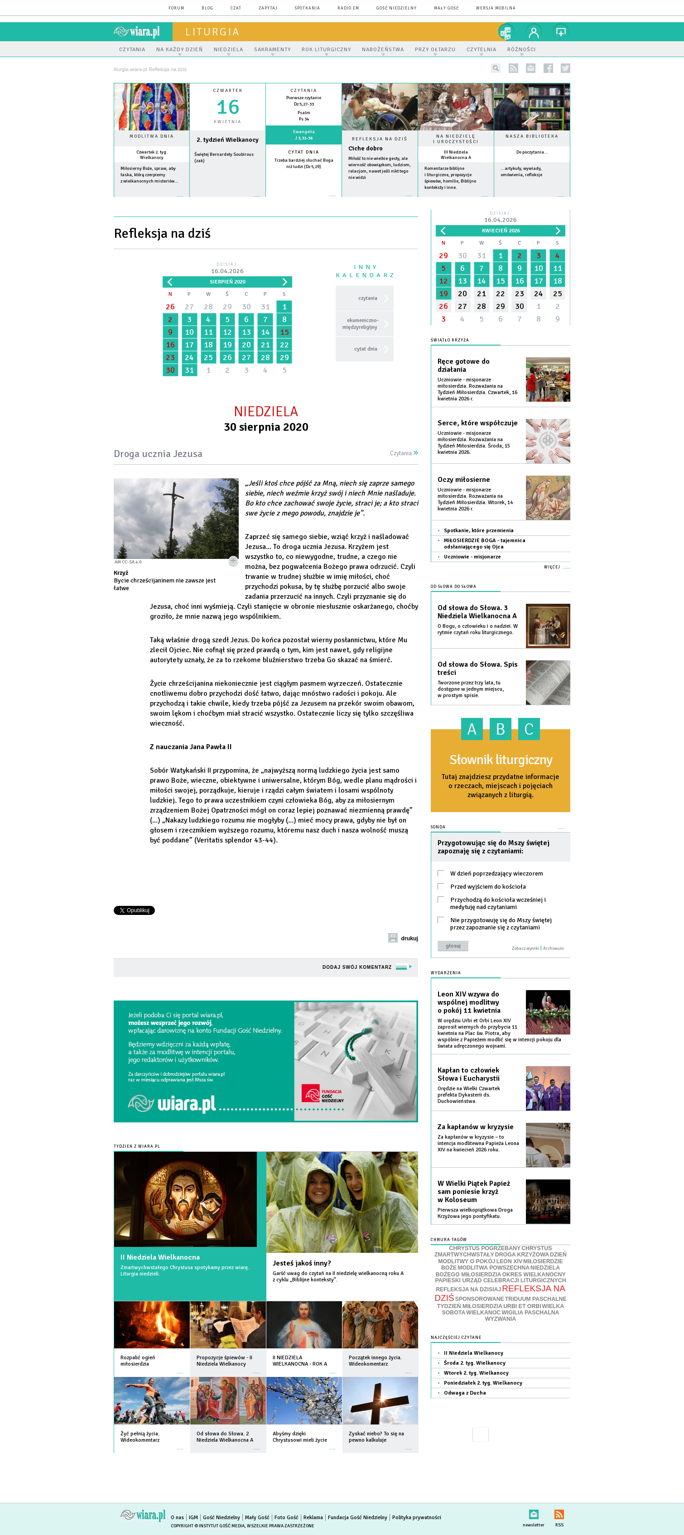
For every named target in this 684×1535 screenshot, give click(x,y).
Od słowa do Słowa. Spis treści (478, 668)
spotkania (307, 8)
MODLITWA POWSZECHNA (494, 1268)
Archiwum (553, 948)
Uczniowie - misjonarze (472, 556)
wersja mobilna (496, 8)
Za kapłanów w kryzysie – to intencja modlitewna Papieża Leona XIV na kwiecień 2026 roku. (478, 1143)
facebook (548, 68)
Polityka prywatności (416, 1517)
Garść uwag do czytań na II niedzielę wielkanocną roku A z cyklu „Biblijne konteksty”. (338, 1276)
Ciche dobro (365, 148)
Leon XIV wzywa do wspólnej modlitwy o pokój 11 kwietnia (469, 1002)
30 (246, 307)
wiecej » (227, 201)
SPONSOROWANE (479, 1299)
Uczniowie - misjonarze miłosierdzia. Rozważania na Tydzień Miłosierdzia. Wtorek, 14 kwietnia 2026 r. (475, 499)
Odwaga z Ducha (465, 1393)
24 (189, 357)
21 (265, 345)
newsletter (530, 68)
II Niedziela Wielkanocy (473, 1353)
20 (246, 345)
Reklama (313, 1517)
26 (170, 307)
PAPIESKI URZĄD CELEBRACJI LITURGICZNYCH (500, 1280)
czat (236, 8)
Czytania (404, 453)
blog (207, 8)
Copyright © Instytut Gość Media (208, 1526)
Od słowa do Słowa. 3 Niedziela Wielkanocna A (477, 612)
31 (265, 307)
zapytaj (268, 8)
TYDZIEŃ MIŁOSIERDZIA (469, 1306)
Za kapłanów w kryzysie (476, 1127)
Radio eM (348, 8)
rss (513, 68)
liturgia (212, 31)
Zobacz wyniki (525, 948)
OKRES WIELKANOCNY (533, 1274)
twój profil (534, 32)
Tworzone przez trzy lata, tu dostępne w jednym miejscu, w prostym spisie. (471, 689)
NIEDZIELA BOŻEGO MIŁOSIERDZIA (497, 1271)
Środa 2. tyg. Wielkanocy (475, 1363)
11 (208, 332)
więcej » (151, 201)
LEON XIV (509, 1261)
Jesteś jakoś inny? (302, 1263)
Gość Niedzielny (396, 8)
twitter (565, 68)
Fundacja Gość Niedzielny (357, 1517)
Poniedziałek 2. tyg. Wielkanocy (483, 1383)
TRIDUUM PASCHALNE (536, 1299)
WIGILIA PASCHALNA (530, 1312)
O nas (177, 1517)
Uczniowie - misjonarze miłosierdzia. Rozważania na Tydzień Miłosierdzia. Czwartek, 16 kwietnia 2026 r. (477, 389)
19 (227, 345)
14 (265, 332)
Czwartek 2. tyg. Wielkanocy (152, 154)
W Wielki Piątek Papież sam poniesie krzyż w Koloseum (474, 1191)
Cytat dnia (303, 152)
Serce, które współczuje (478, 423)
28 (208, 307)
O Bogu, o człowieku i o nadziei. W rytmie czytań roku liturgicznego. (478, 629)
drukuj (409, 938)
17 (189, 345)
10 (189, 332)
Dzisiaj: (227, 268)
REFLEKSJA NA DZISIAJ (468, 1289)
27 (189, 307)
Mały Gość (446, 8)
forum (176, 8)
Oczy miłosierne (464, 480)
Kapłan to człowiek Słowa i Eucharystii (469, 1074)
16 (170, 345)
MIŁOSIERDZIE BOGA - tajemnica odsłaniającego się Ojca (484, 543)
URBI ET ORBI (522, 1306)
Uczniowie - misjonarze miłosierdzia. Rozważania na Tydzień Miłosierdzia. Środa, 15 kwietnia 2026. (474, 443)
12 (227, 332)
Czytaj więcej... (380, 200)
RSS (559, 1513)
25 (208, 357)
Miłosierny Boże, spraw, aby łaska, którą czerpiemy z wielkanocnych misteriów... (149, 175)
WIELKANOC (483, 1312)
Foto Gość (287, 1517)
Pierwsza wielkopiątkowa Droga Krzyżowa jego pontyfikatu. (475, 1213)
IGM (193, 1517)
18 (208, 345)
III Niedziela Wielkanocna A (456, 154)
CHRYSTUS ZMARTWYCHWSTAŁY (493, 1251)
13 (246, 332)
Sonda (438, 827)
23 (170, 357)
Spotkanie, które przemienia (479, 530)
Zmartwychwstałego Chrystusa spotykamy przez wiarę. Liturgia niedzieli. (184, 1270)
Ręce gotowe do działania (464, 365)
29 (227, 307)
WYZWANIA (500, 1319)
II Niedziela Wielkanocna (160, 1257)
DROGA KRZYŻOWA (522, 1254)
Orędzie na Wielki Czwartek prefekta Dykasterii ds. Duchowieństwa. (469, 1095)
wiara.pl (143, 31)
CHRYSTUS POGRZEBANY (485, 1248)
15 (284, 332)
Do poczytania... (532, 152)
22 (284, 345)
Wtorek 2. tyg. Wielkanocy (476, 1373)
